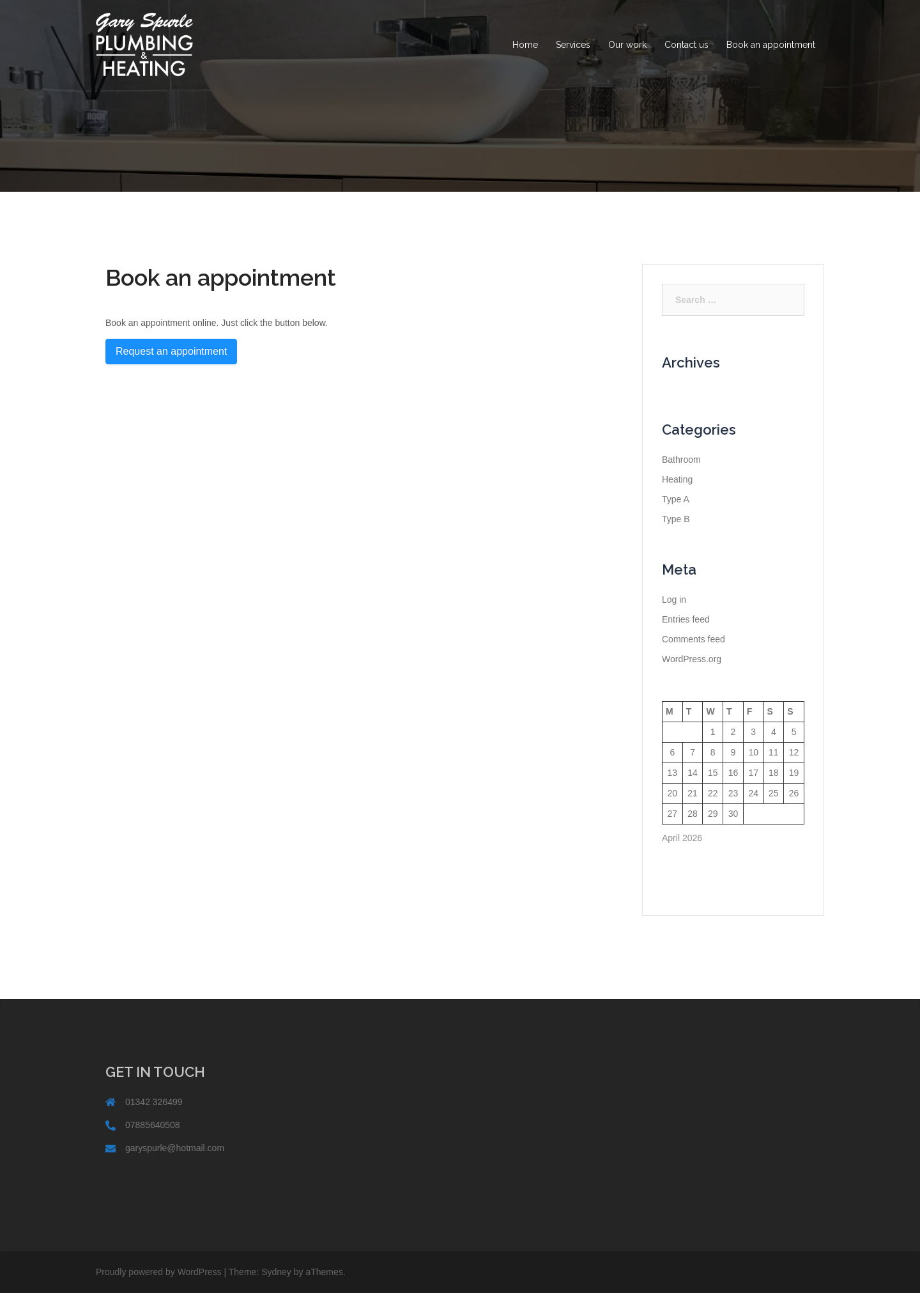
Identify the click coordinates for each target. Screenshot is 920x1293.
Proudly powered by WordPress (159, 1272)
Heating (677, 479)
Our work (627, 45)
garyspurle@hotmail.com (174, 1148)
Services (573, 45)
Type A (675, 499)
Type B (676, 519)
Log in (674, 599)
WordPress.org (691, 659)
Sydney (276, 1272)
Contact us (686, 45)
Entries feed (686, 619)
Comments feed (693, 639)
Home (525, 45)
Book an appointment (770, 45)
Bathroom (681, 459)
